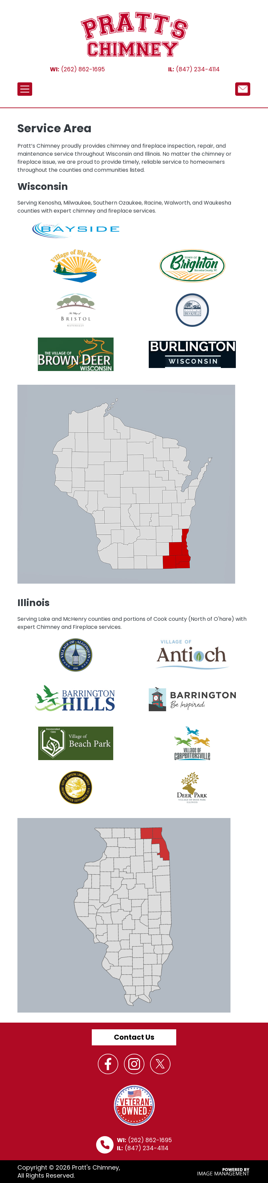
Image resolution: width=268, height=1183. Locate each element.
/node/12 (242, 88)
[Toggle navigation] (24, 89)
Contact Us (134, 1037)
